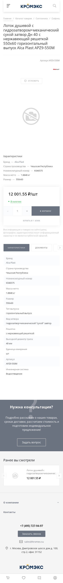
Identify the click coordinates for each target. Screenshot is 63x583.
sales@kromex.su (34, 541)
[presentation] (60, 247)
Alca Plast (19, 161)
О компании (11, 502)
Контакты (9, 512)
